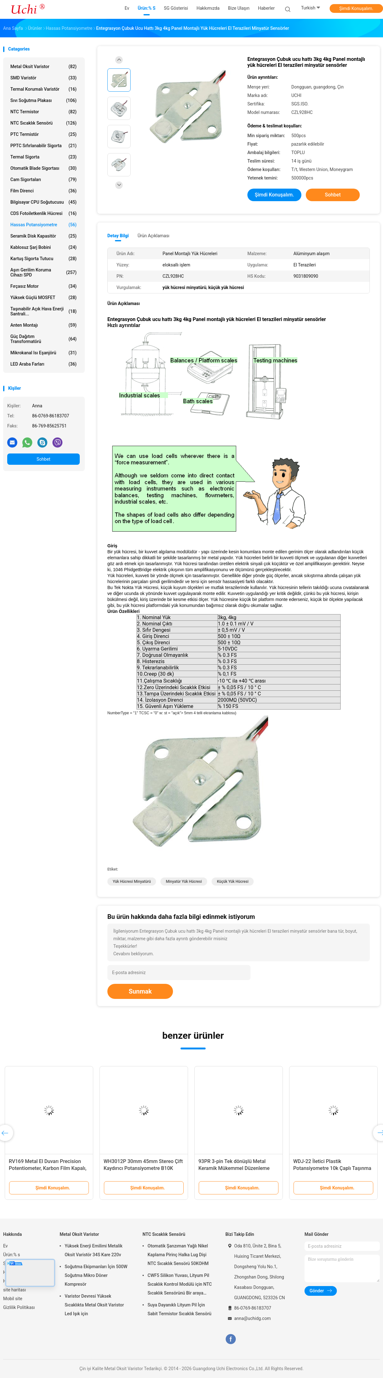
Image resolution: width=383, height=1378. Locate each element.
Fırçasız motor (43, 286)
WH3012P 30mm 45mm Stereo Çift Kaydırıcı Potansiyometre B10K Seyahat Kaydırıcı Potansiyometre (143, 1168)
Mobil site (12, 1298)
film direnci (43, 191)
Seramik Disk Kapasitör (43, 236)
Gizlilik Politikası (19, 1307)
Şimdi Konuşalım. (356, 8)
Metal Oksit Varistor (43, 66)
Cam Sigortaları (43, 179)
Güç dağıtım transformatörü (43, 339)
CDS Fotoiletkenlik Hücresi (43, 213)
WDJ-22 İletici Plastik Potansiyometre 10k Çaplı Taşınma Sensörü (332, 1168)
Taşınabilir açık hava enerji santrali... (43, 311)
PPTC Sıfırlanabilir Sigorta (43, 145)
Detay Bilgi (118, 235)
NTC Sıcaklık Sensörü (43, 123)
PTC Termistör (43, 134)
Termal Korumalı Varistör (43, 89)
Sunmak (140, 991)
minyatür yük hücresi (184, 881)
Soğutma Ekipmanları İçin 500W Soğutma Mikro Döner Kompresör (96, 1275)
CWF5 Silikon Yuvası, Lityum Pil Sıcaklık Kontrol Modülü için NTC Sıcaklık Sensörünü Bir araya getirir (180, 1285)
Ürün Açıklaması (153, 235)
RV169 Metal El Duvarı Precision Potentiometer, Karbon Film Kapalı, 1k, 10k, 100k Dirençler (47, 1168)
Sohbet (44, 459)
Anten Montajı (43, 325)
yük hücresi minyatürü (132, 881)
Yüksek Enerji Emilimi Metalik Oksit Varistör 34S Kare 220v (93, 1250)
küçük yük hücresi (233, 881)
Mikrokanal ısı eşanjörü (43, 353)
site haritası (14, 1289)
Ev (5, 1245)
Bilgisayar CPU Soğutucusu (43, 202)
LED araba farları (43, 364)
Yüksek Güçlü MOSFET (43, 297)
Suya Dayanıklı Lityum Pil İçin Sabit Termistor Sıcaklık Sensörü (179, 1309)
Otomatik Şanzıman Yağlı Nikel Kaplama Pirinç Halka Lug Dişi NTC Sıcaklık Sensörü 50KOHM (178, 1254)
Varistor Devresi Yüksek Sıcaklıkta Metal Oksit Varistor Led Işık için (94, 1305)
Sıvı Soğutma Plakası (43, 100)
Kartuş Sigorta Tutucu (43, 258)
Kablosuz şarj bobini (43, 247)
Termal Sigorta (43, 157)
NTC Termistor (43, 112)
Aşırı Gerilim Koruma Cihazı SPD (43, 272)
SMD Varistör (43, 78)
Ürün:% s (11, 1254)
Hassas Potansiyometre (43, 225)
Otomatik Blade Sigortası (43, 168)
